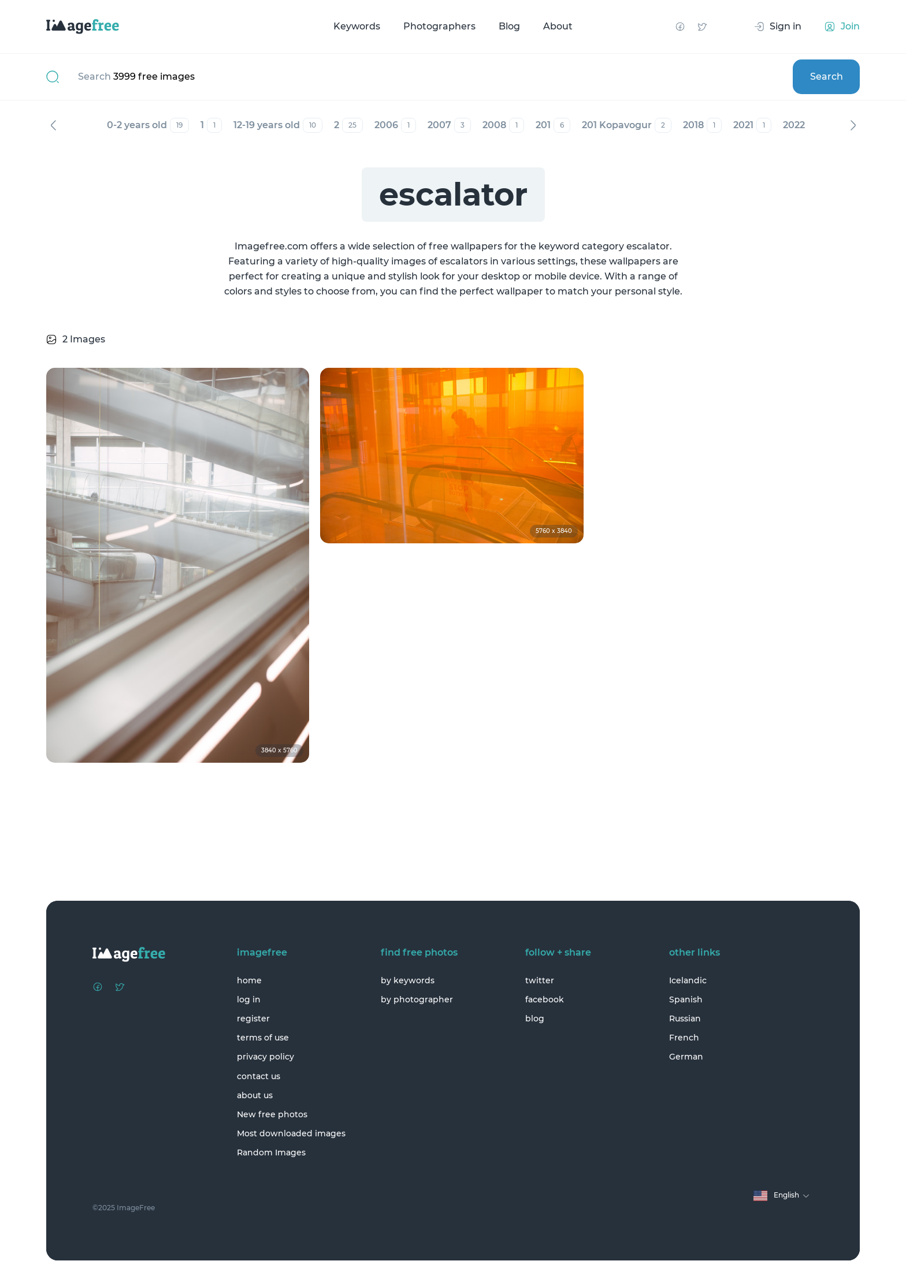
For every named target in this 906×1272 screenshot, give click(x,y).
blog (534, 1018)
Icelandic (688, 980)
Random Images (271, 1152)
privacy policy (265, 1056)
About (558, 26)
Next (853, 125)
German (686, 1056)
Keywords (356, 26)
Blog (509, 26)
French (684, 1037)
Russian (685, 1018)
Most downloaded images (291, 1133)
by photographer (417, 999)
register (253, 1018)
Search (826, 76)
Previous (53, 125)
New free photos (272, 1114)
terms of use (263, 1037)
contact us (258, 1076)
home (249, 980)
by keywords (408, 980)
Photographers (439, 26)
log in (249, 999)
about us (255, 1095)
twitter (539, 980)
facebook (544, 999)
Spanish (686, 999)
